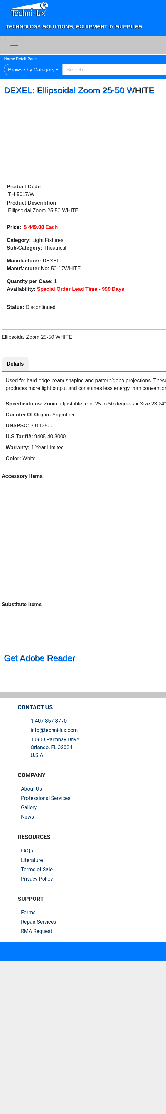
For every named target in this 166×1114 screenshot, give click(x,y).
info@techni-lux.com (56, 826)
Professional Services (48, 894)
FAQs (29, 946)
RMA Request (39, 1027)
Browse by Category (34, 69)
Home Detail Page (25, 59)
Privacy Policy (39, 974)
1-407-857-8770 (51, 817)
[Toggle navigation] (17, 45)
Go (153, 70)
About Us (34, 884)
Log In (156, 31)
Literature (34, 955)
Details (17, 364)
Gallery (31, 903)
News (30, 912)
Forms (31, 1008)
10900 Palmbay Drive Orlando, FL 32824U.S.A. (57, 843)
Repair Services (41, 1017)
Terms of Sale (39, 965)
